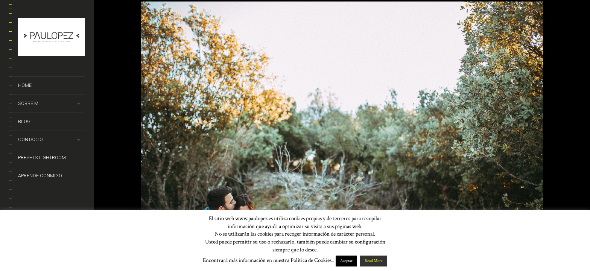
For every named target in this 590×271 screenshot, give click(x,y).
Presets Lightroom (42, 157)
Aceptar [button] (346, 260)
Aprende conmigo (40, 175)
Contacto (30, 139)
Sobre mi (29, 103)
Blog (24, 121)
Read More (374, 260)
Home (25, 85)
